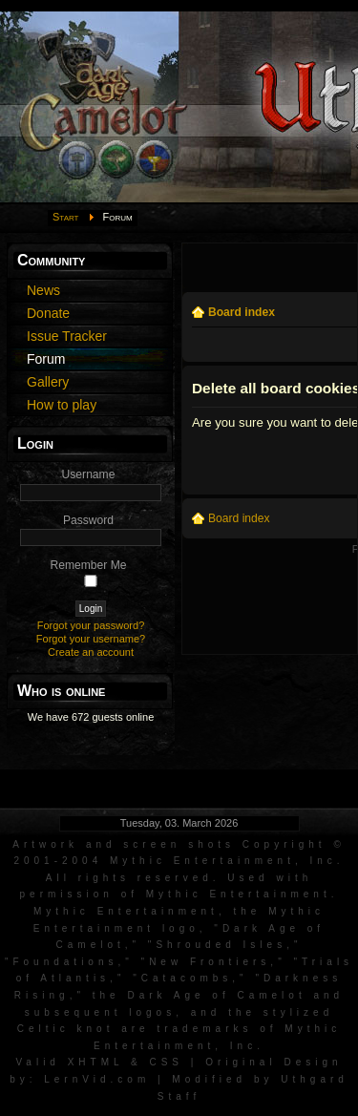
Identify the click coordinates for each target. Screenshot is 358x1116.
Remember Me (89, 565)
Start (66, 216)
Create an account (91, 652)
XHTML (96, 1062)
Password (88, 520)
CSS (166, 1062)
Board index (241, 312)
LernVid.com (97, 1079)
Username (89, 474)
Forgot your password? (91, 625)
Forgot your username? (90, 638)
